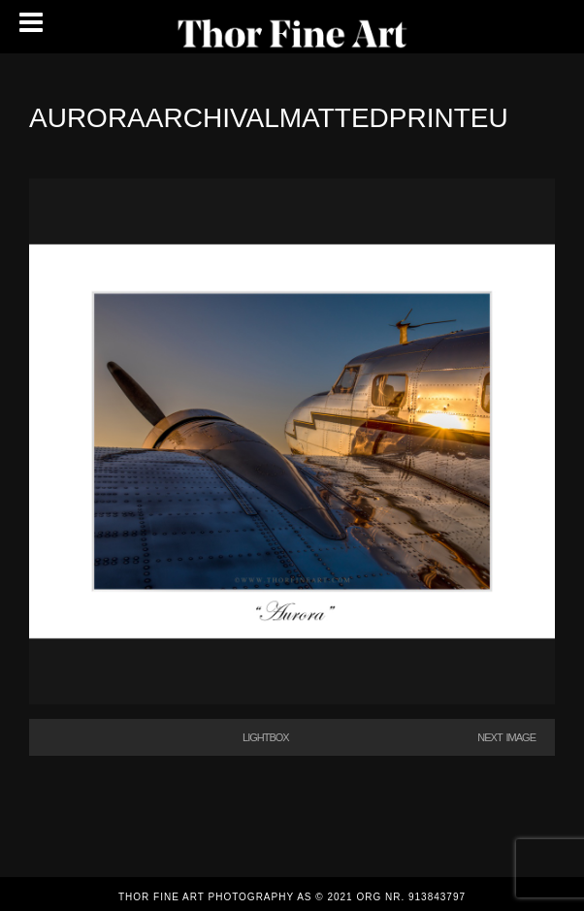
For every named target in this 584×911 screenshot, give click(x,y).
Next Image (506, 737)
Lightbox (266, 737)
